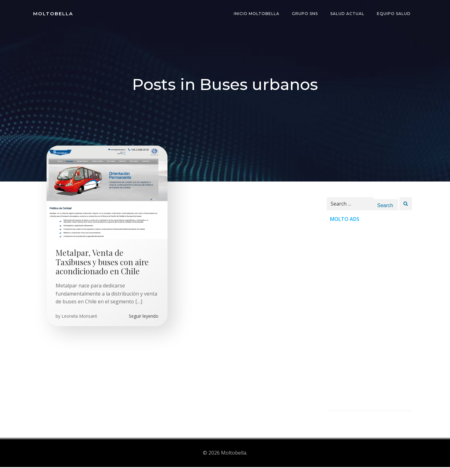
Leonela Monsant (80, 318)
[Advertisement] (369, 319)
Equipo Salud (394, 14)
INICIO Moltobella (257, 14)
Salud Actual (348, 14)
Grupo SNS (305, 14)
